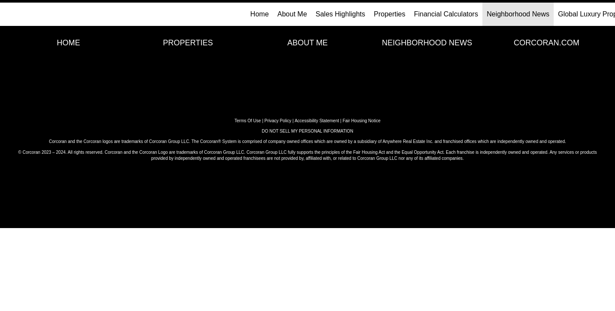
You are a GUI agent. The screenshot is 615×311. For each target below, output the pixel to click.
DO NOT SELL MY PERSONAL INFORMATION (307, 131)
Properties (390, 14)
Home (259, 14)
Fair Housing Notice (361, 120)
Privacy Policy (277, 120)
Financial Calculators (446, 14)
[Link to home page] (11, 14)
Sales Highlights (340, 14)
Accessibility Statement (317, 120)
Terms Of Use (248, 120)
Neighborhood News (518, 14)
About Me (292, 14)
